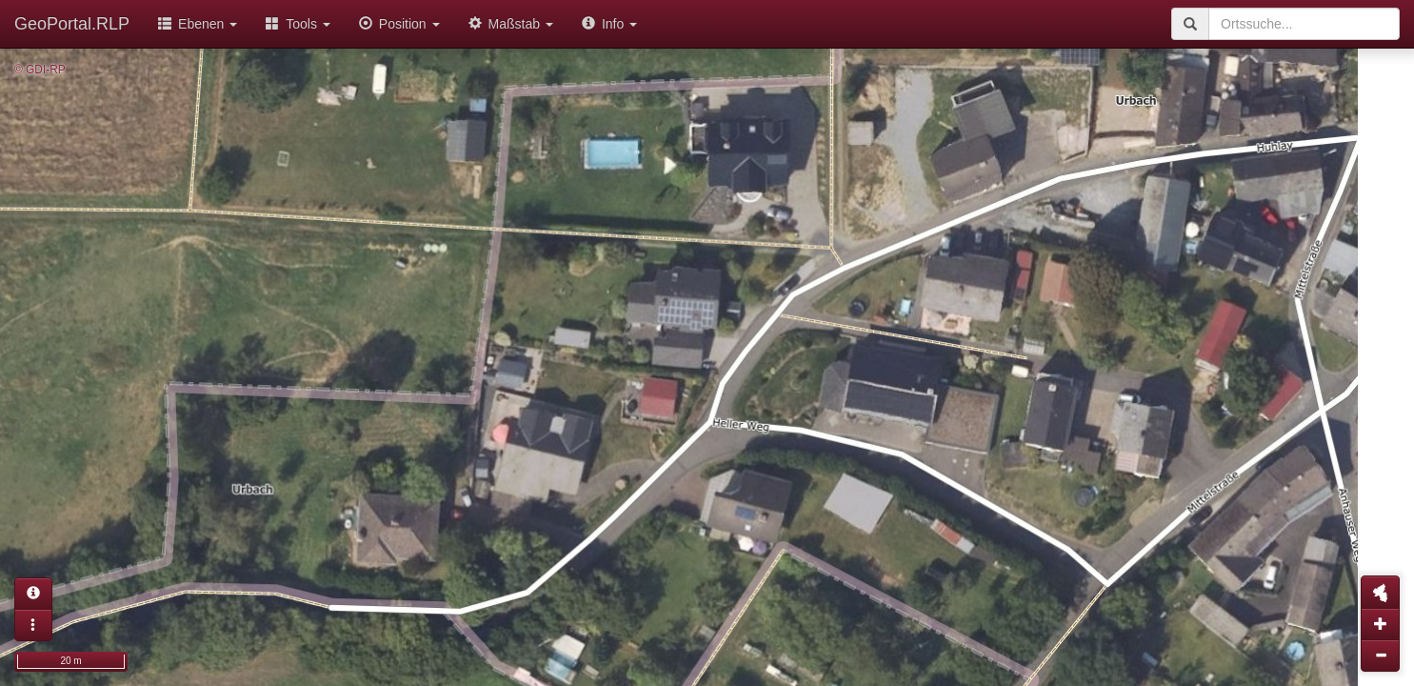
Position (399, 23)
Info (609, 23)
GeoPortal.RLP (71, 23)
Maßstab (510, 23)
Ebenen (197, 23)
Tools (298, 23)
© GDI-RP (40, 69)
